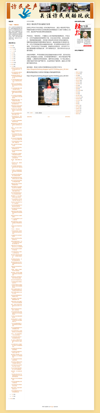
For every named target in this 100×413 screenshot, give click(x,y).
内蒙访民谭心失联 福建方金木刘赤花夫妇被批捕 (16, 302)
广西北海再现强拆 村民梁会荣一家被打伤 (16, 142)
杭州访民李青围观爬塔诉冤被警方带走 (16, 296)
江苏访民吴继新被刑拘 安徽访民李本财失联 (16, 206)
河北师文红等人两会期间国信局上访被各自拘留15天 (16, 110)
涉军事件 (78, 82)
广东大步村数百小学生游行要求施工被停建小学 (16, 199)
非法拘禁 (78, 73)
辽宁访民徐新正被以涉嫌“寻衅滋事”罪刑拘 (16, 89)
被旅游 (77, 113)
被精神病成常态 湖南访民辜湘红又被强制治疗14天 (16, 125)
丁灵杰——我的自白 (14, 24)
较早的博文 (67, 116)
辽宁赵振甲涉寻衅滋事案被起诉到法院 (16, 121)
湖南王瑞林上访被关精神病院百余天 (16, 388)
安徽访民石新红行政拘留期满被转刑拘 (16, 184)
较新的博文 (29, 116)
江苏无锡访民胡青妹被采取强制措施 (16, 209)
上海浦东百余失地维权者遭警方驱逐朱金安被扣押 (16, 92)
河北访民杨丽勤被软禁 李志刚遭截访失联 (16, 328)
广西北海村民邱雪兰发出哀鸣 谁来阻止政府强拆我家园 (16, 135)
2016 (11, 398)
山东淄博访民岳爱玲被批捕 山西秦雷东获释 (16, 175)
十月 (12, 53)
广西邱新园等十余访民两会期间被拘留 (16, 157)
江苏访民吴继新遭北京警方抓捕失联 (16, 382)
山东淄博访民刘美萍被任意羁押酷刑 (16, 349)
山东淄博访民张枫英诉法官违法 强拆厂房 (16, 352)
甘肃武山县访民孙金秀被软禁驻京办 (16, 239)
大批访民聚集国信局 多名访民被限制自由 (16, 391)
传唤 (77, 102)
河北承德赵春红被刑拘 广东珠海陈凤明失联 (16, 337)
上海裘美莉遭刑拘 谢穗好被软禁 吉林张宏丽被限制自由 (16, 286)
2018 (11, 45)
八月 (12, 56)
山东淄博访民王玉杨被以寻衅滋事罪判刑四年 (16, 154)
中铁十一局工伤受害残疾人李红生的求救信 (16, 334)
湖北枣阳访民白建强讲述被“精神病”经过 (16, 103)
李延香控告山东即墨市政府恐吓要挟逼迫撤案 (16, 277)
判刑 (77, 93)
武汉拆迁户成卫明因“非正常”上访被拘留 (16, 203)
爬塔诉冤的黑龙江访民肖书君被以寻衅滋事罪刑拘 (16, 223)
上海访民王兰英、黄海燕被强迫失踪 (16, 163)
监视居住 (78, 108)
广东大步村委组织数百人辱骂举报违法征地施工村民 (16, 324)
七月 (12, 58)
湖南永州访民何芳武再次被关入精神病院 (16, 309)
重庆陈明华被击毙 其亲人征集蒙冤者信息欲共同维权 (16, 263)
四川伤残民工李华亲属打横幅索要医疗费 (16, 299)
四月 (12, 64)
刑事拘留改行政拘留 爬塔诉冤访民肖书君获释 (16, 106)
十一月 (13, 51)
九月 (12, 54)
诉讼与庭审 (78, 90)
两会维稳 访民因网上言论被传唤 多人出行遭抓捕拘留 (16, 356)
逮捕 (77, 88)
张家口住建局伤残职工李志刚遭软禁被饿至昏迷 (16, 290)
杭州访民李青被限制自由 (16, 279)
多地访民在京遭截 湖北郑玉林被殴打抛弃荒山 (16, 362)
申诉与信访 (78, 97)
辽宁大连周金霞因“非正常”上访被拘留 (16, 219)
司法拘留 (78, 110)
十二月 (13, 49)
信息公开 (78, 105)
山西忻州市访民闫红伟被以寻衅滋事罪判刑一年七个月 (16, 69)
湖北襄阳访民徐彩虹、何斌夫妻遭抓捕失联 (16, 260)
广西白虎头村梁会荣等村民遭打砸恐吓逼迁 (16, 190)
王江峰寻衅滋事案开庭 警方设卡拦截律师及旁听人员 (16, 81)
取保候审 (78, 98)
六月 (12, 60)
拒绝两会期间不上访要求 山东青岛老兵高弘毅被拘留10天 (16, 320)
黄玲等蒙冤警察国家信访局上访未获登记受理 (16, 193)
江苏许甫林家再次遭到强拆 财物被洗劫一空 (16, 73)
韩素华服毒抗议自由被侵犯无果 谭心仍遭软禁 (16, 187)
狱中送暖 (78, 107)
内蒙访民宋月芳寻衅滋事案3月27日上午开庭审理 (16, 246)
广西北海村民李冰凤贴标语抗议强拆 (16, 385)
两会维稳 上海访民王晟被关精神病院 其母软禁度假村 (16, 273)
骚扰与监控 (78, 78)
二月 (12, 394)
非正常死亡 (78, 100)
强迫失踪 (78, 80)
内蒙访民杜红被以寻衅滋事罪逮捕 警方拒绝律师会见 (16, 212)
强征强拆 (78, 83)
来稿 (77, 75)
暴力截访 (78, 95)
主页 (49, 116)
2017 (11, 47)
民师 (77, 92)
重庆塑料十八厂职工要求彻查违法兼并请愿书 (16, 196)
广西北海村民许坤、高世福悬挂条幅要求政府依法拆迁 (16, 117)
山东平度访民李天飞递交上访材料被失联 (16, 252)
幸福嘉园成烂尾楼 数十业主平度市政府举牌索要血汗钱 (16, 76)
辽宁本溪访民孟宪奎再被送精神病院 (16, 359)
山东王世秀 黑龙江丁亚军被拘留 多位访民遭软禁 (16, 331)
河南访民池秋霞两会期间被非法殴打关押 (16, 114)
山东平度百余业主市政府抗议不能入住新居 (16, 365)
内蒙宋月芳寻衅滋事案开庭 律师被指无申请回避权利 (16, 85)
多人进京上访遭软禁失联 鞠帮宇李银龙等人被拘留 (16, 341)
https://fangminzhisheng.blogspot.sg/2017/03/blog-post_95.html (47, 69)
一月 (12, 396)
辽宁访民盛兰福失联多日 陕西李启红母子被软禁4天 (16, 167)
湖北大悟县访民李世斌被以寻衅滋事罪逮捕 (16, 181)
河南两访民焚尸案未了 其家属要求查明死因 (16, 100)
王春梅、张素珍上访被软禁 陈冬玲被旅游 (16, 270)
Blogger (52, 406)
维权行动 (78, 72)
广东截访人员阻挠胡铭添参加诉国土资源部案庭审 (16, 171)
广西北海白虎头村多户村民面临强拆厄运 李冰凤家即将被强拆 (16, 375)
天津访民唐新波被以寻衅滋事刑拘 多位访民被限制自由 (16, 313)
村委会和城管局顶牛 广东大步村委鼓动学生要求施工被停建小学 (16, 242)
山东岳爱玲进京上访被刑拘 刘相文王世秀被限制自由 (16, 345)
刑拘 (77, 85)
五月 (12, 62)
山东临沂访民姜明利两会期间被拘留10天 (16, 148)
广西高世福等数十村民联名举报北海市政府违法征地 (16, 232)
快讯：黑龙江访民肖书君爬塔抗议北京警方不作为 (16, 305)
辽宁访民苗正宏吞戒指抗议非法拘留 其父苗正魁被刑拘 (16, 96)
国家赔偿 (78, 112)
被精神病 (78, 87)
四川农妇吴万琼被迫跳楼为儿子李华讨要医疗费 (16, 139)
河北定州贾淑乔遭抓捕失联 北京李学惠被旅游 (16, 369)
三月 (12, 66)
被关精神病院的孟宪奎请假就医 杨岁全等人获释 (16, 178)
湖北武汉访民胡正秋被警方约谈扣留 (16, 249)
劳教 (77, 103)
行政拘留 (78, 77)
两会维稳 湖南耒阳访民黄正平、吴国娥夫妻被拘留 (16, 256)
